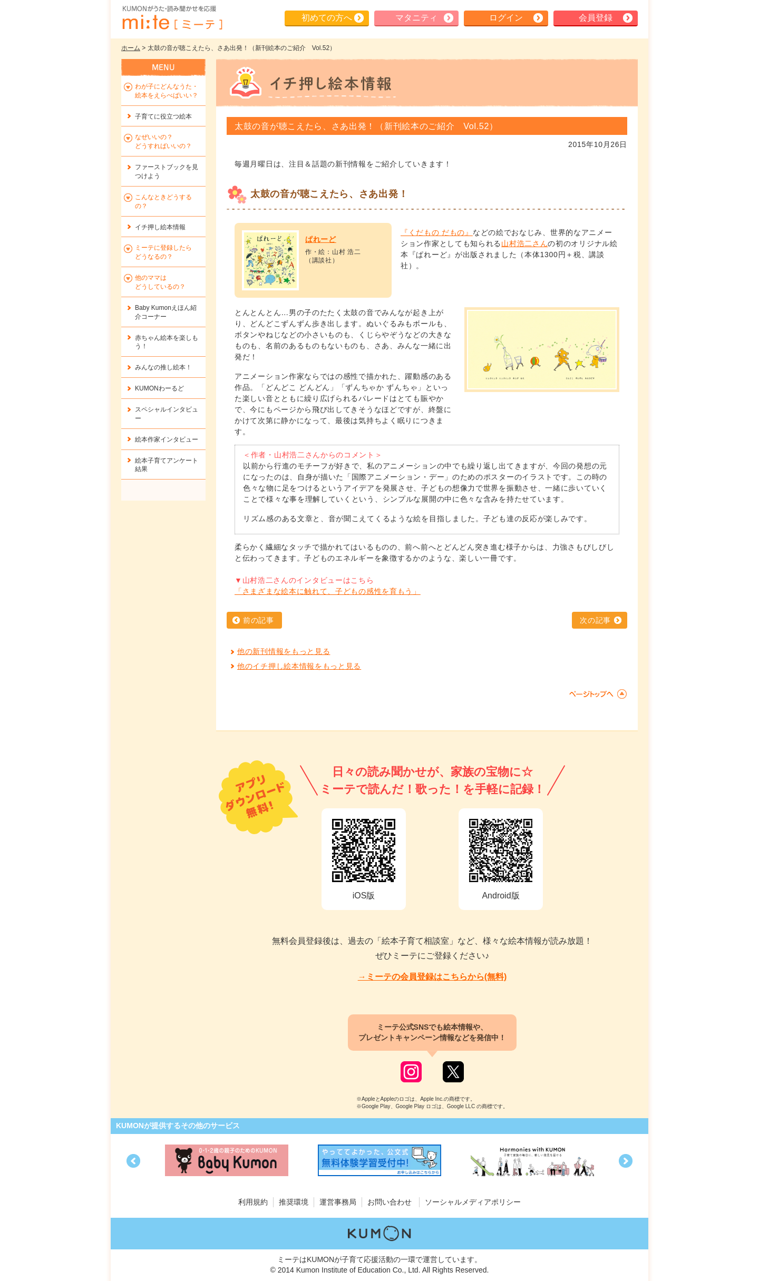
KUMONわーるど (159, 388)
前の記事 (258, 620)
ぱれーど (320, 239)
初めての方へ (326, 17)
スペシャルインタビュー (166, 414)
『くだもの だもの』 (437, 232)
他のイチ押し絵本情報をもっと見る (299, 666)
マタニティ (416, 17)
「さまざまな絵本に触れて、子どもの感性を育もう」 (328, 591)
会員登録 (595, 17)
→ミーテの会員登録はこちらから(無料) (432, 976)
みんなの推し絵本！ (163, 367)
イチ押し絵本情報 (160, 227)
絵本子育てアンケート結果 (166, 465)
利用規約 (253, 1202)
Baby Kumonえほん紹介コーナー (166, 312)
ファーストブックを (166, 171)
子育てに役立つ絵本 (163, 116)
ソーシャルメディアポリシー (473, 1202)
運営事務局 (337, 1202)
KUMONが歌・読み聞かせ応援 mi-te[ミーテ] (171, 18)
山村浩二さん (524, 243)
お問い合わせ (389, 1202)
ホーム (130, 48)
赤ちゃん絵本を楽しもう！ (166, 342)
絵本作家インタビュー (166, 439)
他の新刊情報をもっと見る (283, 651)
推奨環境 (293, 1202)
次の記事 (595, 620)
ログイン (506, 17)
